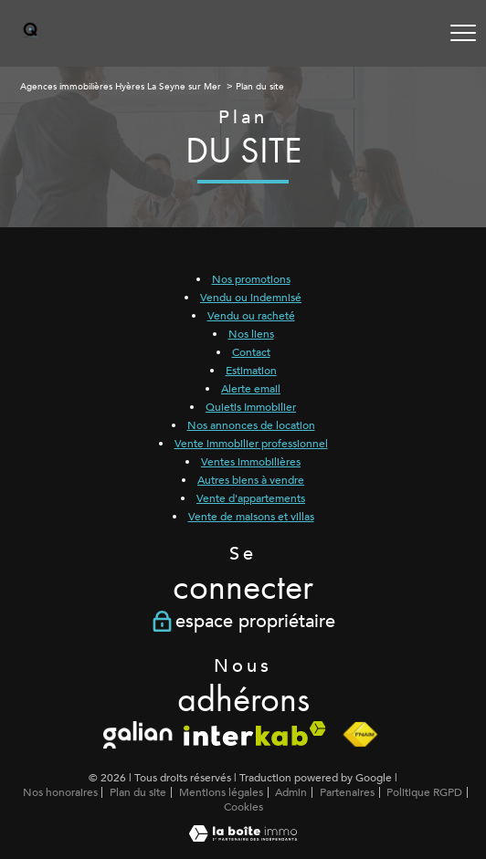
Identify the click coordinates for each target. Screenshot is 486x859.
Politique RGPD (424, 792)
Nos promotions (251, 279)
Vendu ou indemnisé (250, 297)
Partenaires (347, 792)
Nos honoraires (60, 792)
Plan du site (138, 792)
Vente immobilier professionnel (251, 443)
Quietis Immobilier (251, 407)
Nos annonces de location (251, 425)
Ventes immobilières (251, 462)
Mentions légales (221, 792)
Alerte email (250, 389)
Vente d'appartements (250, 498)
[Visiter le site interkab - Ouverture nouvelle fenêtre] (255, 733)
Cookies (243, 807)
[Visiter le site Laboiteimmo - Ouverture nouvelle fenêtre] (243, 838)
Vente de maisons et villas (251, 516)
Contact (251, 352)
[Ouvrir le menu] (463, 33)
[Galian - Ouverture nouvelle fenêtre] (138, 735)
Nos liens (251, 334)
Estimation (251, 370)
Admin (291, 792)
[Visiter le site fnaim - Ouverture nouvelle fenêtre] (360, 735)
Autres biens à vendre (250, 480)
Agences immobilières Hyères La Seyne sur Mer (120, 86)
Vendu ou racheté (251, 316)
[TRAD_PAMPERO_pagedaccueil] (30, 34)
